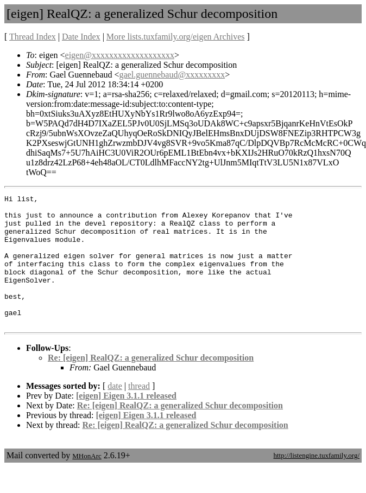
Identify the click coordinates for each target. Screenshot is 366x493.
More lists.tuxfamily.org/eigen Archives (175, 36)
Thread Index (32, 36)
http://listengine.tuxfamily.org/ (316, 481)
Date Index (81, 36)
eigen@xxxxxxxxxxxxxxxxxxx (119, 55)
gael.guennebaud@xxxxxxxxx (172, 74)
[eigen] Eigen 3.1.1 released (126, 421)
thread (139, 412)
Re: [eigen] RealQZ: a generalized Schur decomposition (151, 383)
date (115, 412)
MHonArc (86, 482)
